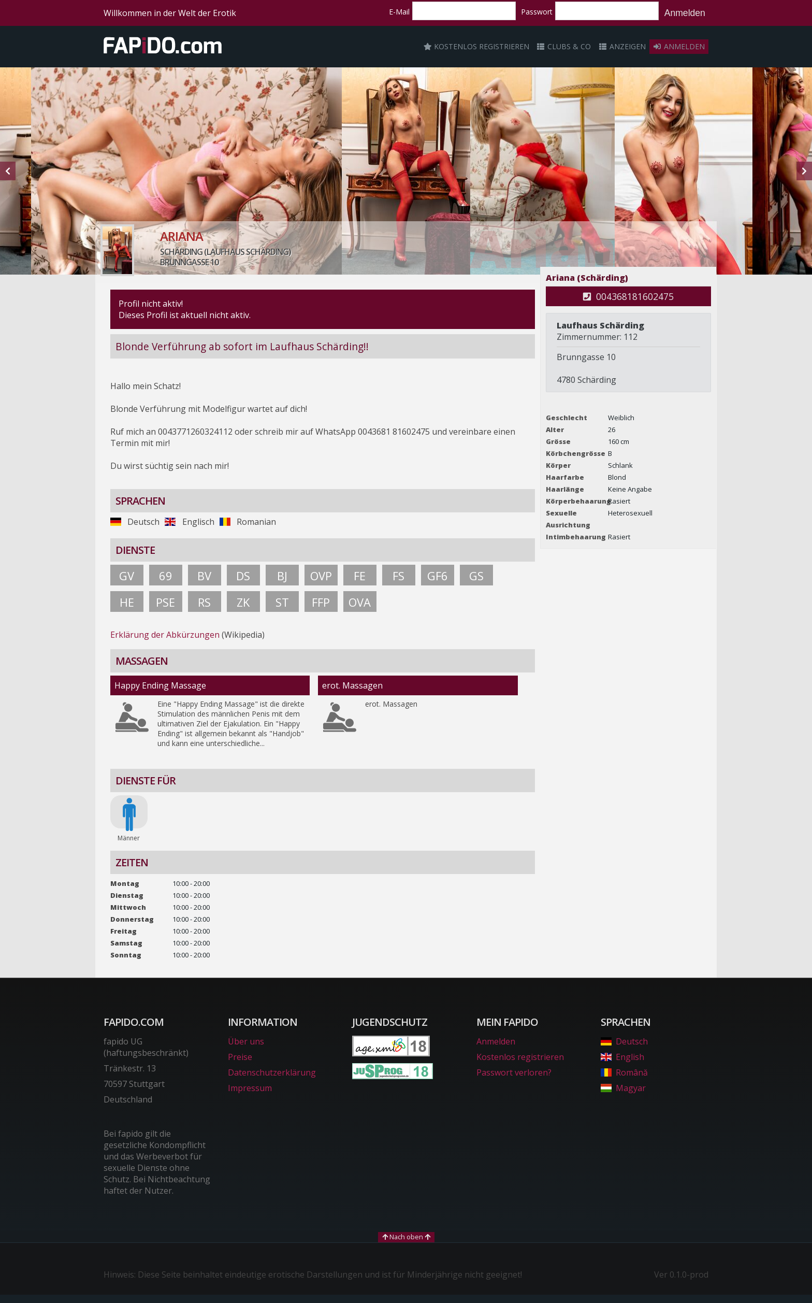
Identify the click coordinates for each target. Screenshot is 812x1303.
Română (624, 1072)
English (622, 1057)
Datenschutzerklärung (272, 1072)
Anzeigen (622, 46)
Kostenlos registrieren (476, 46)
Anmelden (684, 13)
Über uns (246, 1041)
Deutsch (624, 1041)
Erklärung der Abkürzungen (165, 634)
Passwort (537, 12)
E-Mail (399, 12)
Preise (240, 1057)
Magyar (623, 1088)
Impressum (250, 1088)
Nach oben (406, 1236)
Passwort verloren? (514, 1072)
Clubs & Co (563, 46)
